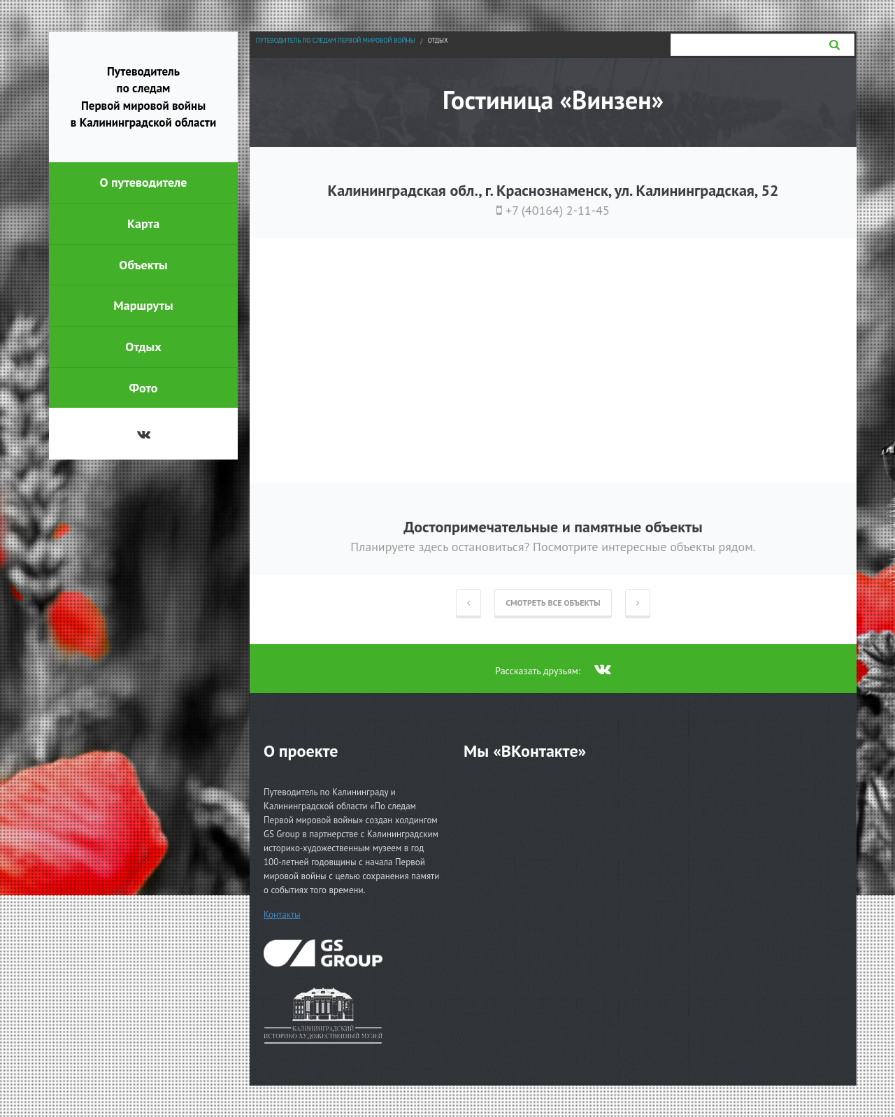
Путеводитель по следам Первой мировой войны (335, 40)
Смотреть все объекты (553, 602)
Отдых (438, 40)
